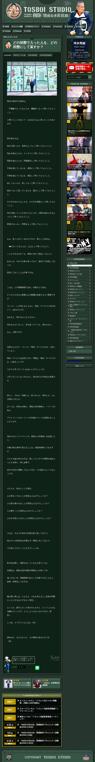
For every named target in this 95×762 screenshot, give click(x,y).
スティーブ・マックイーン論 (80, 320)
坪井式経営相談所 (46, 55)
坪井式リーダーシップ (80, 310)
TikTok (28, 31)
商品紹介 (80, 316)
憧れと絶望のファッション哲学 (80, 305)
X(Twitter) (47, 26)
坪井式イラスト (80, 271)
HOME (7, 26)
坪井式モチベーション (80, 292)
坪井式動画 (80, 277)
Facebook (58, 26)
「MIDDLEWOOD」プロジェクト (80, 331)
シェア (14, 666)
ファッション (80, 280)
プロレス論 (80, 313)
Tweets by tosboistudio (74, 361)
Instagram (81, 26)
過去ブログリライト (80, 341)
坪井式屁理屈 (32, 55)
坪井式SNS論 (80, 327)
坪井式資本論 (80, 338)
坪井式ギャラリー (33, 26)
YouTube (70, 26)
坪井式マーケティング (80, 302)
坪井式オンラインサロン (80, 335)
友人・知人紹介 (80, 283)
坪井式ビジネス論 (19, 55)
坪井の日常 (73, 263)
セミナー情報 (18, 26)
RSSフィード (79, 366)
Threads (7, 31)
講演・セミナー (80, 295)
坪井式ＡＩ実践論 (80, 286)
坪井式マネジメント (80, 289)
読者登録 (91, 71)
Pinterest (18, 31)
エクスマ (80, 298)
